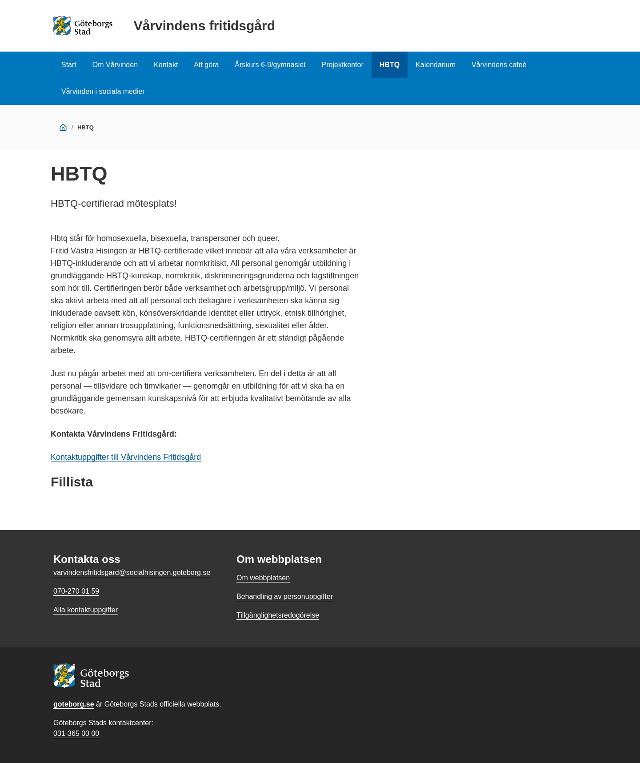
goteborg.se (73, 704)
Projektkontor (343, 64)
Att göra (206, 64)
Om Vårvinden (115, 64)
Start (68, 64)
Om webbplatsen (263, 578)
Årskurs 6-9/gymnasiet (270, 64)
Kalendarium (436, 64)
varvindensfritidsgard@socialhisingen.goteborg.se (131, 572)
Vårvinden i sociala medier (103, 91)
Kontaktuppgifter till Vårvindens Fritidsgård (126, 457)
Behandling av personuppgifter (284, 596)
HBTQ (390, 64)
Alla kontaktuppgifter (85, 610)
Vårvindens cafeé (499, 64)
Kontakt (166, 64)
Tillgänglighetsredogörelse (277, 615)
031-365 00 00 (76, 733)
